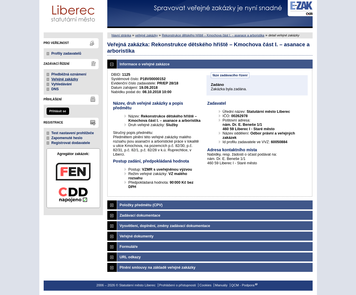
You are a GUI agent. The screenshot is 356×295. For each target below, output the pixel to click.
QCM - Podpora (242, 285)
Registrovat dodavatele (70, 143)
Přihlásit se (57, 111)
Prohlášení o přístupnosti (177, 285)
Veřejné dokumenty (137, 236)
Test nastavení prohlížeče (72, 133)
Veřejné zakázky (64, 79)
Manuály (221, 285)
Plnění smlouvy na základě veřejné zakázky (157, 267)
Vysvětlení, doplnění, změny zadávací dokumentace (165, 226)
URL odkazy (130, 257)
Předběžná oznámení (68, 74)
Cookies (206, 285)
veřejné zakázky (146, 35)
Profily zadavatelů (66, 53)
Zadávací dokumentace (140, 215)
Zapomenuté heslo (66, 138)
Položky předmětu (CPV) (141, 205)
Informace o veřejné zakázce (145, 64)
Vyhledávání (61, 84)
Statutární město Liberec (73, 14)
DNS (55, 89)
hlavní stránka (121, 35)
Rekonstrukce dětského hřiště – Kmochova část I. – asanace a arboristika (213, 35)
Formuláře (129, 246)
